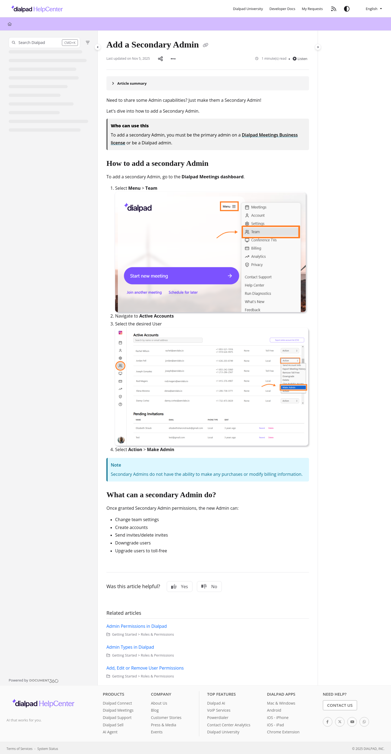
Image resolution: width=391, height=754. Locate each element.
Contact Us (340, 704)
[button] (44, 42)
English (368, 8)
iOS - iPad (275, 723)
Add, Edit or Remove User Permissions (145, 667)
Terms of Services (19, 747)
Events (157, 730)
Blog (155, 709)
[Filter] (87, 42)
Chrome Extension (283, 730)
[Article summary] (207, 82)
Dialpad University (223, 730)
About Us (159, 702)
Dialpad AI (216, 702)
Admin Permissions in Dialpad (136, 625)
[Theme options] (346, 8)
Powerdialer (217, 716)
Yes (179, 585)
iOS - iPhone (277, 716)
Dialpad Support (117, 716)
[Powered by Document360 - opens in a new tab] (34, 679)
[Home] (10, 24)
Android (274, 709)
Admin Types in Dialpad (130, 646)
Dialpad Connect (117, 702)
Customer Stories (166, 716)
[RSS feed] (333, 8)
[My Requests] (312, 8)
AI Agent (110, 730)
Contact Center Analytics (228, 723)
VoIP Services (219, 709)
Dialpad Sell (113, 723)
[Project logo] (35, 8)
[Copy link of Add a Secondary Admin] (205, 45)
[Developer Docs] (282, 8)
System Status (47, 747)
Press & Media (163, 723)
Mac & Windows (281, 702)
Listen (300, 58)
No (209, 585)
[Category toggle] (97, 47)
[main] (208, 357)
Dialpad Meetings (118, 709)
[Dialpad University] (248, 8)
